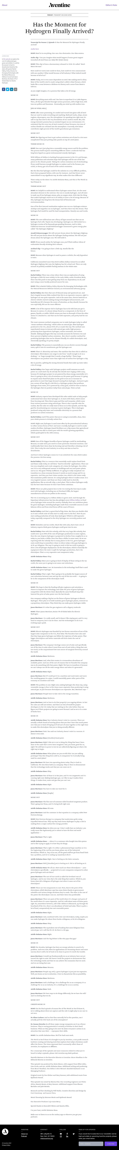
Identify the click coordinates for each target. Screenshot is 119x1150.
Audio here (35, 49)
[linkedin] (11, 89)
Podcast (24, 1136)
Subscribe (110, 1144)
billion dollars (75, 500)
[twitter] (7, 89)
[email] (15, 89)
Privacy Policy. (6, 1145)
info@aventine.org (46, 1138)
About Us (24, 1134)
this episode (6, 59)
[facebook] (3, 89)
